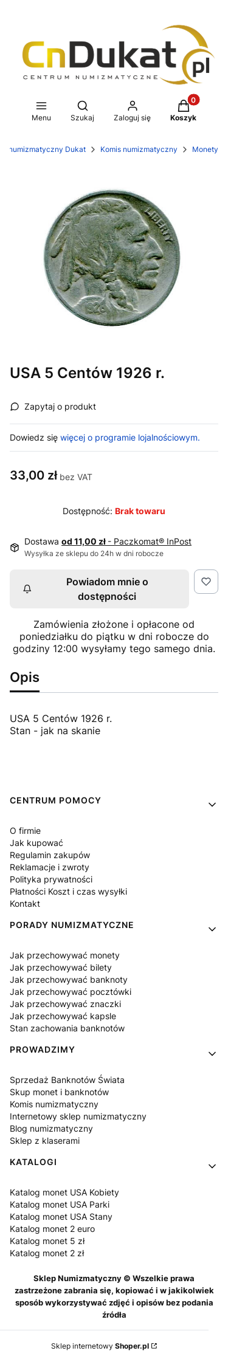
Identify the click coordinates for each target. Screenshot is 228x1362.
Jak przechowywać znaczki (65, 1004)
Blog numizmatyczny (51, 1128)
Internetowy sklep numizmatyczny (78, 1116)
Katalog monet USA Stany (61, 1216)
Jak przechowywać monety (65, 955)
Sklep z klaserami (45, 1140)
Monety (205, 149)
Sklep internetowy (100, 1345)
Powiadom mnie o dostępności (85, 589)
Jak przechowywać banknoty (69, 979)
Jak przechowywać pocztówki (70, 991)
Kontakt (25, 903)
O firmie (25, 830)
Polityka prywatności (51, 879)
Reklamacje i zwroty (49, 867)
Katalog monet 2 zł (47, 1253)
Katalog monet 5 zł (47, 1241)
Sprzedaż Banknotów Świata (67, 1080)
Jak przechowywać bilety (61, 967)
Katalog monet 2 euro (52, 1228)
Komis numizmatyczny (139, 149)
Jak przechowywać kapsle (63, 1016)
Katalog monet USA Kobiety (64, 1192)
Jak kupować (36, 842)
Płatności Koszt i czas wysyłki (68, 891)
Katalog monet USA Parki (59, 1204)
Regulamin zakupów (50, 855)
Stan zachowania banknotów (67, 1028)
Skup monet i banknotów (59, 1092)
